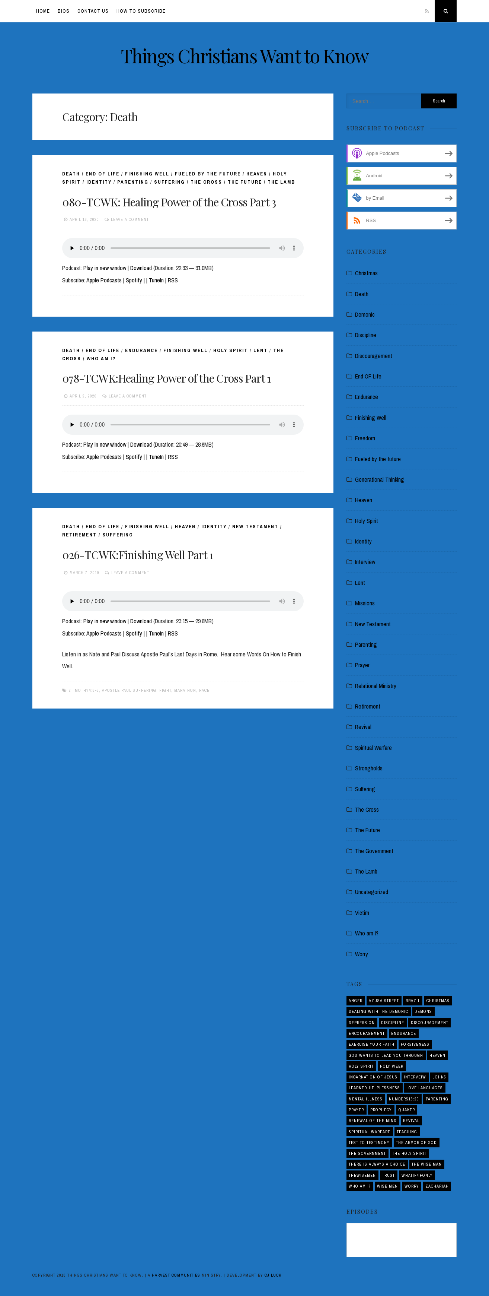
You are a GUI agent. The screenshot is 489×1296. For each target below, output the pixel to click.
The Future (245, 182)
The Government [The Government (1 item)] (367, 1153)
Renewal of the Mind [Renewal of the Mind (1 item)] (373, 1120)
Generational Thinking (379, 479)
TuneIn (156, 280)
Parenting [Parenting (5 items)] (437, 1099)
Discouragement (373, 356)
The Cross (206, 182)
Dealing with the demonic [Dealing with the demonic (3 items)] (378, 1011)
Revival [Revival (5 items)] (411, 1120)
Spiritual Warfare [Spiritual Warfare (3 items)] (369, 1131)
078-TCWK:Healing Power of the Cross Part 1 (166, 378)
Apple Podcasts (104, 280)
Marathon (185, 690)
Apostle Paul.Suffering (129, 690)
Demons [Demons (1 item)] (423, 1011)
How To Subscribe (141, 11)
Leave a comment (130, 219)
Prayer (362, 665)
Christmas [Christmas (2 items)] (438, 1000)
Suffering (169, 182)
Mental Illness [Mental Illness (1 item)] (366, 1099)
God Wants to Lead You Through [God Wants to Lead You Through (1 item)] (386, 1055)
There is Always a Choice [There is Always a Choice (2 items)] (377, 1164)
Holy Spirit (230, 350)
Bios (64, 11)
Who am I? (101, 358)
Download (141, 268)
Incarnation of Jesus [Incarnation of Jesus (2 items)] (373, 1077)
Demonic (365, 314)
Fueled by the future (208, 174)
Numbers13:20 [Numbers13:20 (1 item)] (404, 1099)
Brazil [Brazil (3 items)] (413, 1000)
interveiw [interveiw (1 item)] (415, 1077)
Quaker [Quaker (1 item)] (407, 1109)
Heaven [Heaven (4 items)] (437, 1055)
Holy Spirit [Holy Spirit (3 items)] (361, 1066)
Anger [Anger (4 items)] (355, 1000)
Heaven (256, 174)
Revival (363, 727)
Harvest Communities (176, 1275)
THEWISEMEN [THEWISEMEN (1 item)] (362, 1175)
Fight (165, 690)
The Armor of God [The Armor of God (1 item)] (416, 1142)
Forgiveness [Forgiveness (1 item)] (415, 1044)
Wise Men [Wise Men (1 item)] (387, 1186)
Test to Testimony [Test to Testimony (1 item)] (369, 1142)
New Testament (255, 526)
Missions (365, 603)
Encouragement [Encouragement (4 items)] (367, 1033)
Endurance (141, 350)
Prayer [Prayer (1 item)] (356, 1109)
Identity (99, 182)
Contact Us (93, 11)
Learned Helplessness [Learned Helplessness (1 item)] (374, 1087)
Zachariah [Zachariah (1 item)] (437, 1186)
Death (71, 174)
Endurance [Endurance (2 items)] (403, 1033)
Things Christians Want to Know (244, 55)
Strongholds (369, 768)
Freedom (365, 438)
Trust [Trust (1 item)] (388, 1175)
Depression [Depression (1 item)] (362, 1022)
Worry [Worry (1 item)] (412, 1186)
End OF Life (102, 174)
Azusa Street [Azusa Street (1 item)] (384, 1000)
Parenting (132, 182)
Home (43, 11)
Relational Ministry (375, 686)
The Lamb (281, 182)
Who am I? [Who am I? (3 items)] (360, 1186)
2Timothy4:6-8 (84, 690)
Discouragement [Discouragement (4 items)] (429, 1022)
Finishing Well (147, 174)
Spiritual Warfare (373, 748)
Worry (361, 954)
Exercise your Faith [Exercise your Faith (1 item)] (371, 1044)
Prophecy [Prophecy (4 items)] (381, 1109)
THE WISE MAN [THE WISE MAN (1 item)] (427, 1164)
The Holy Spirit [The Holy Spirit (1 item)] (409, 1153)
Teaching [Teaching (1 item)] (407, 1131)
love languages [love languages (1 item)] (424, 1087)
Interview (365, 562)
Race (204, 690)
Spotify (134, 280)
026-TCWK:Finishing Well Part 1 (137, 554)
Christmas (366, 273)
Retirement (79, 535)
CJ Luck (273, 1275)
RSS (173, 280)
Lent (260, 350)
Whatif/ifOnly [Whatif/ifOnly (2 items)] (417, 1175)
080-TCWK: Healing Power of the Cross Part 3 (169, 201)
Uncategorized (371, 892)
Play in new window (104, 268)
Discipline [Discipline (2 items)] (392, 1022)
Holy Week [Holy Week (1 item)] (391, 1066)
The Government (374, 851)
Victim (362, 913)
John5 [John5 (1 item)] (439, 1077)
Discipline (365, 335)
